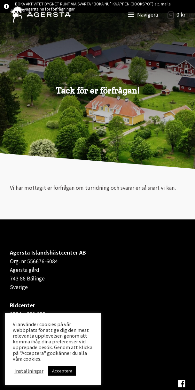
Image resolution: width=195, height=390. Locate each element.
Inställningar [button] (28, 371)
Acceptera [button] (62, 371)
